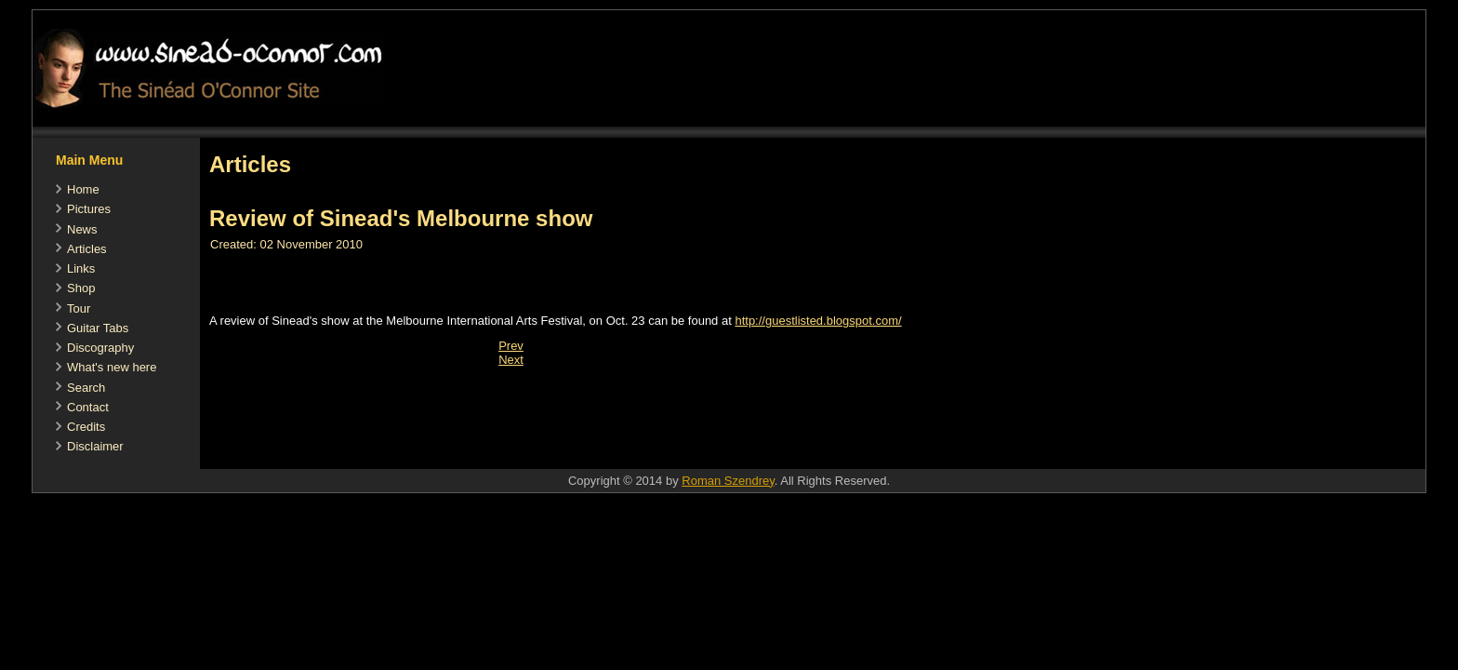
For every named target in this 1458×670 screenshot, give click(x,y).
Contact (88, 407)
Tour (78, 308)
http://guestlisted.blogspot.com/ (818, 321)
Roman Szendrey (728, 481)
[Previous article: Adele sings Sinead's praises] (511, 346)
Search (86, 388)
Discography (100, 348)
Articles (87, 249)
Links (81, 268)
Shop (81, 288)
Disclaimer (95, 446)
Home (83, 189)
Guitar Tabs (97, 328)
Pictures (89, 209)
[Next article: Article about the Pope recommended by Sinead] (511, 360)
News (82, 229)
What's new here (111, 367)
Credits (86, 427)
